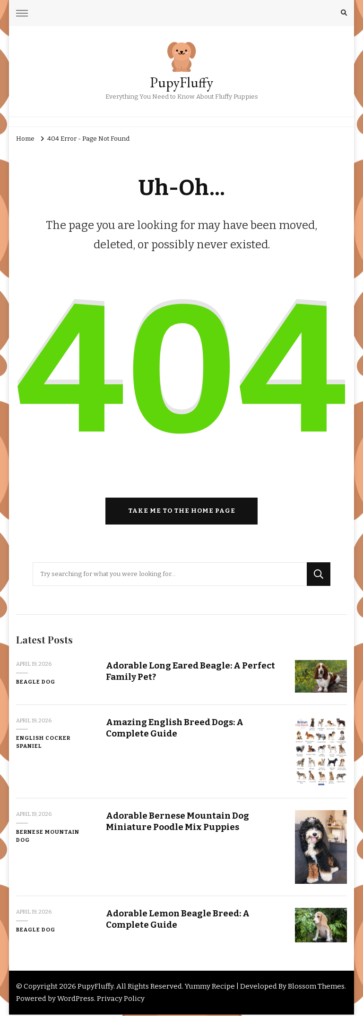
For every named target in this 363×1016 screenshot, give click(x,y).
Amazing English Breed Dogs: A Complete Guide (175, 729)
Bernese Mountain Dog (47, 837)
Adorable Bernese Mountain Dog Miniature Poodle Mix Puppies (178, 823)
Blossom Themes (316, 987)
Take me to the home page (181, 512)
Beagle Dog (35, 683)
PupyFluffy (181, 82)
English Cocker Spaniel (43, 744)
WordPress (75, 1000)
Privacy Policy (121, 1000)
